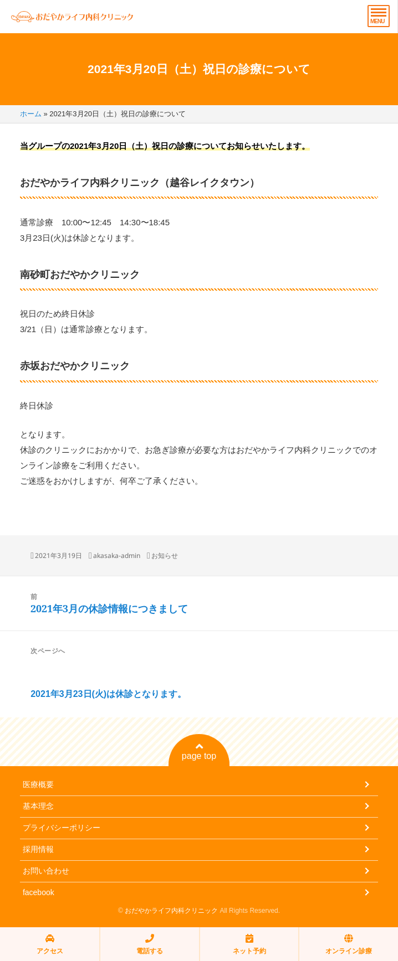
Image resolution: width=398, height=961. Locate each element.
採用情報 (38, 849)
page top (199, 751)
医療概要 (38, 784)
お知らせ (164, 555)
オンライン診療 (348, 944)
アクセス (50, 944)
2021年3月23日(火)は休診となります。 (108, 694)
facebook (38, 892)
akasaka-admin (116, 555)
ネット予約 (249, 944)
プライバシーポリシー (61, 827)
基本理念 (38, 806)
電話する (149, 944)
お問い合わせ (46, 870)
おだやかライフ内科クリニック (171, 910)
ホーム (31, 114)
